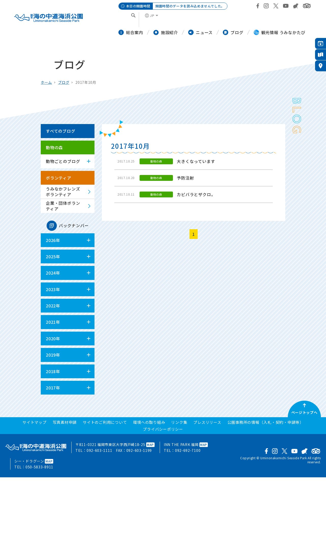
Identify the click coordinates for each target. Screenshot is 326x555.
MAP (150, 444)
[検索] (126, 20)
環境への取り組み (149, 422)
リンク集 (179, 422)
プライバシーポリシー (163, 429)
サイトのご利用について (105, 422)
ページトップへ (304, 412)
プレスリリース (207, 422)
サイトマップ (34, 422)
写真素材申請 (65, 422)
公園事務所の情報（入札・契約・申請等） (265, 422)
